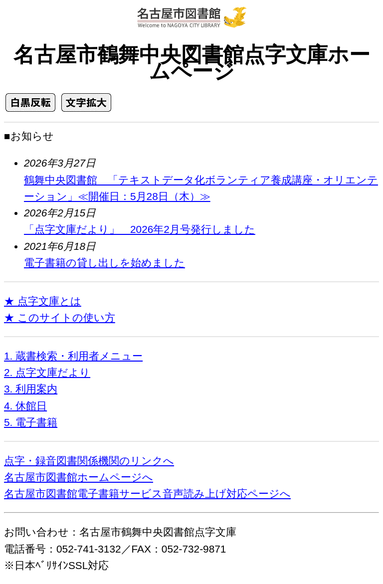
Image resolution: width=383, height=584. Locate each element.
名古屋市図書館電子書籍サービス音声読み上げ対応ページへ (147, 493)
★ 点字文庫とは (42, 301)
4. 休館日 (25, 405)
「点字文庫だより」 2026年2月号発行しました (139, 229)
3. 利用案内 (30, 388)
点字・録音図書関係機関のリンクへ (89, 460)
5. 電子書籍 (30, 422)
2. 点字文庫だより (47, 372)
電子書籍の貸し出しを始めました (104, 262)
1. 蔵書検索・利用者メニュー (73, 356)
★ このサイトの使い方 (59, 317)
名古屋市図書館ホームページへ (78, 477)
